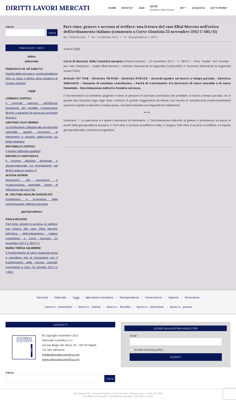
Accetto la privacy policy (146, 349)
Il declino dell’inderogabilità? (23, 151)
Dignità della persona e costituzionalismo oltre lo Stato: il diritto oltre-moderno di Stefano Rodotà (32, 78)
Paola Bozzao (77, 37)
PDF (77, 49)
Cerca (9, 26)
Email (133, 335)
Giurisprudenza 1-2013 (142, 37)
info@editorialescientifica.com (61, 354)
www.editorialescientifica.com (61, 359)
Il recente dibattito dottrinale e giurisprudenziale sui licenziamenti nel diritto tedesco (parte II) (32, 165)
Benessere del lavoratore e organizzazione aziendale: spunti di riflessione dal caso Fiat (32, 184)
